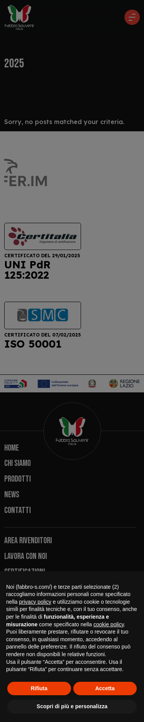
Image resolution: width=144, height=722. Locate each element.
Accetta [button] (105, 688)
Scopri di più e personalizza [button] (71, 706)
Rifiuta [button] (39, 688)
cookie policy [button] (108, 624)
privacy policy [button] (35, 602)
